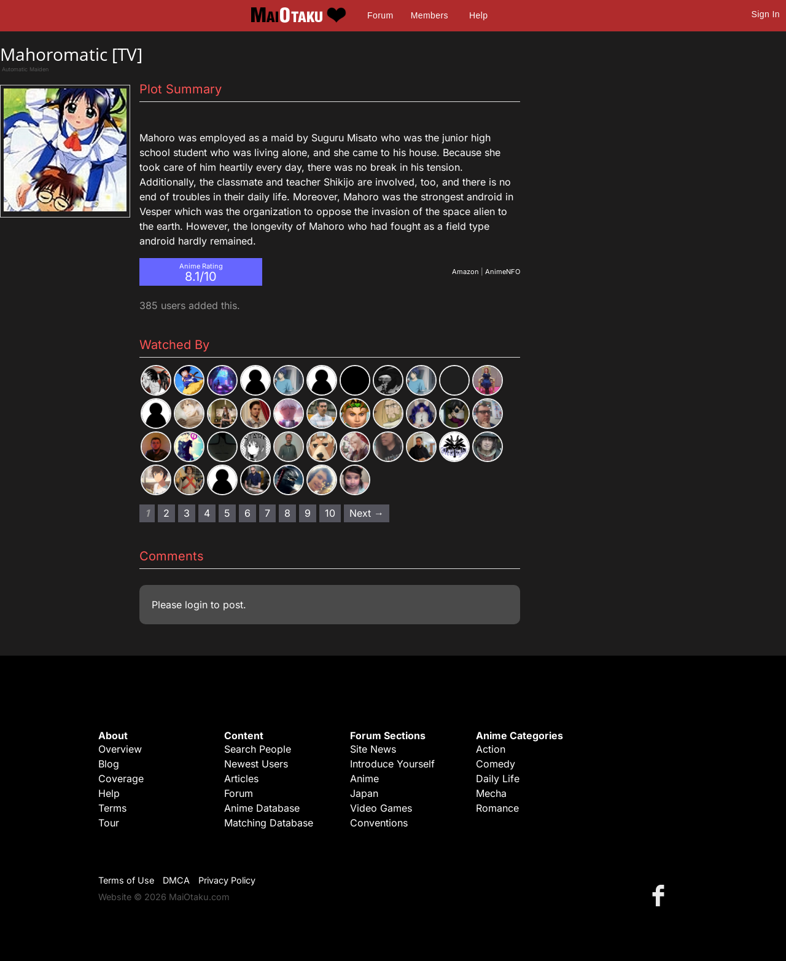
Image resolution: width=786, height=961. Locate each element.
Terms (112, 808)
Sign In (766, 14)
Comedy (495, 764)
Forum (380, 15)
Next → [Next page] (366, 513)
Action (490, 749)
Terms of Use (126, 880)
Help (478, 15)
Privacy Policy (226, 880)
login (196, 604)
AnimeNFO (502, 271)
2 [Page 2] (166, 513)
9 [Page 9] (308, 513)
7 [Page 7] (267, 513)
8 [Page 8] (287, 513)
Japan (364, 793)
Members (429, 15)
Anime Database (262, 808)
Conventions (379, 823)
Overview (120, 749)
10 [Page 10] (330, 513)
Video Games (381, 808)
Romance (497, 808)
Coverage (121, 778)
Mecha (491, 793)
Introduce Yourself (392, 764)
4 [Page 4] (207, 513)
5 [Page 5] (227, 513)
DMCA (176, 880)
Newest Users (256, 764)
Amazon (465, 271)
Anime (364, 778)
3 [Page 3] (187, 513)
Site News (373, 749)
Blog (108, 764)
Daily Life (497, 778)
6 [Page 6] (247, 513)
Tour (108, 823)
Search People (257, 749)
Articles (241, 778)
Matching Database (268, 823)
